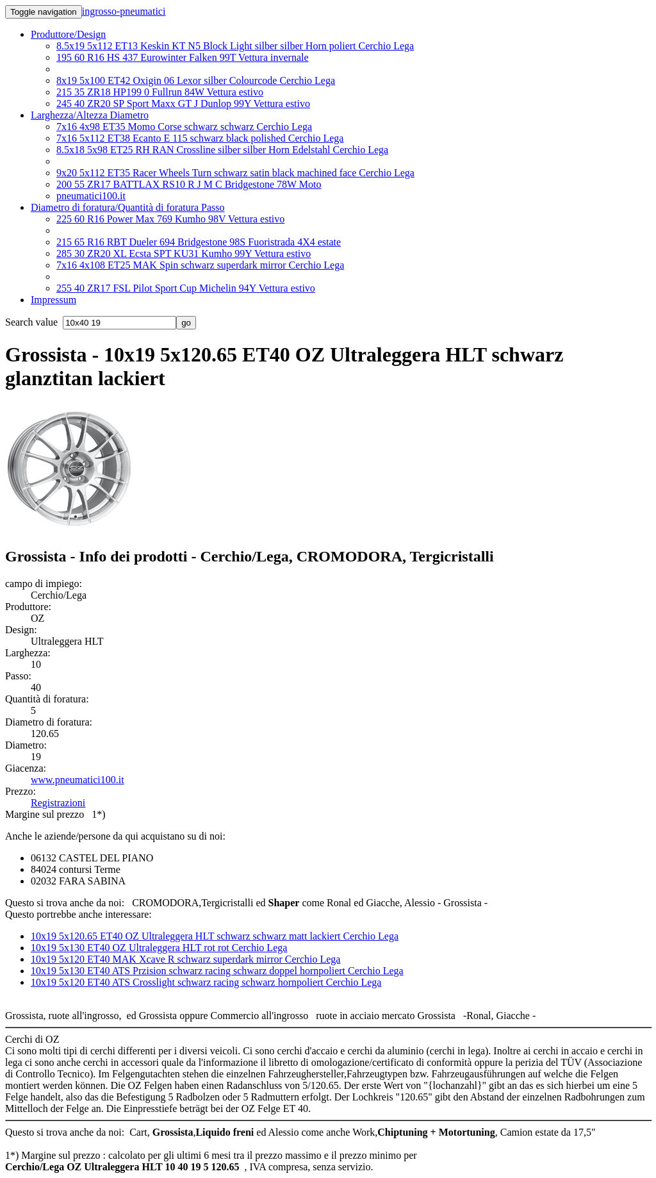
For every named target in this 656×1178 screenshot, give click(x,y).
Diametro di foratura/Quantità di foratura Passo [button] (128, 207)
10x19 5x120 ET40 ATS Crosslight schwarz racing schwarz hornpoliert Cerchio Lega (206, 982)
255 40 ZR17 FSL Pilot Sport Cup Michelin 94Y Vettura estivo (185, 288)
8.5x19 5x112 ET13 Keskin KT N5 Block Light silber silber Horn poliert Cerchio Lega (235, 45)
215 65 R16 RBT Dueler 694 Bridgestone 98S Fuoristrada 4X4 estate (198, 241)
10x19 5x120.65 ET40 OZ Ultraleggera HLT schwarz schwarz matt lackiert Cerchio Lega (214, 936)
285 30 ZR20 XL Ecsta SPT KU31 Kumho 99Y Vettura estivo (183, 253)
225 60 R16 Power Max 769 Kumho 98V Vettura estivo (170, 218)
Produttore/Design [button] (68, 34)
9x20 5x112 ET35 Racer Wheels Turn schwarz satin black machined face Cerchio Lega (235, 172)
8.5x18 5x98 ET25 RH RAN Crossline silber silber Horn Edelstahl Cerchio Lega (222, 149)
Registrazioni (58, 802)
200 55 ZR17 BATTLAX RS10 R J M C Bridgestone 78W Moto (189, 184)
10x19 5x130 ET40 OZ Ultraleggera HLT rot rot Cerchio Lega (159, 947)
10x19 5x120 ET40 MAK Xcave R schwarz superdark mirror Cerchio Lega (185, 959)
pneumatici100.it (91, 195)
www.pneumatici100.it (77, 779)
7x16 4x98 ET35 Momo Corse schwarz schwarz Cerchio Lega (184, 126)
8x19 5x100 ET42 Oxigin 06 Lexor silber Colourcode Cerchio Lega (195, 80)
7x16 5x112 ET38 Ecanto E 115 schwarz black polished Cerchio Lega (199, 138)
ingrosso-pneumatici (124, 11)
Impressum (53, 299)
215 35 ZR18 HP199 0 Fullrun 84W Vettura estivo (159, 92)
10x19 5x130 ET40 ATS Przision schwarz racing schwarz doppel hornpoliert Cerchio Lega (217, 970)
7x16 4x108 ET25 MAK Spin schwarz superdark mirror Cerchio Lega (200, 265)
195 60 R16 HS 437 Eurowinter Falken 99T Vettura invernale (182, 57)
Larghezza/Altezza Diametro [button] (90, 115)
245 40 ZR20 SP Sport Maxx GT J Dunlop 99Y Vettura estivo (183, 103)
